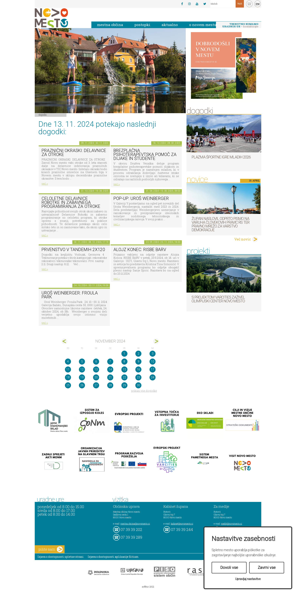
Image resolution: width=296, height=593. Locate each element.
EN (258, 4)
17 (152, 369)
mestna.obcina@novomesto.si (135, 523)
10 (152, 361)
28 (110, 385)
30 (138, 385)
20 (96, 377)
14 (110, 369)
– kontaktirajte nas (240, 25)
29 (124, 385)
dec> (156, 341)
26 (82, 385)
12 (82, 369)
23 (138, 377)
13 (96, 369)
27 (96, 385)
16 (138, 369)
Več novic (242, 239)
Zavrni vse (267, 567)
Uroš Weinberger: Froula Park (70, 295)
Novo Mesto (60, 17)
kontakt (249, 4)
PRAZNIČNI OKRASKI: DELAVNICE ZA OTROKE (74, 152)
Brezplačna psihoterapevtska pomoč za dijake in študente (145, 154)
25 (68, 385)
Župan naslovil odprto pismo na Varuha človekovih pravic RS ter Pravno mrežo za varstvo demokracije (220, 224)
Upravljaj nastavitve (248, 579)
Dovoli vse (229, 567)
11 (68, 369)
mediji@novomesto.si (231, 523)
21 (110, 377)
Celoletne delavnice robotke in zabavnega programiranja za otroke (71, 202)
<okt (64, 341)
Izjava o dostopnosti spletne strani (61, 556)
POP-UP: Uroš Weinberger (141, 198)
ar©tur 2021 (148, 586)
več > (45, 183)
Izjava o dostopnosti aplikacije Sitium (113, 556)
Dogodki (43, 114)
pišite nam (51, 549)
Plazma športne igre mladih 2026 (221, 157)
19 (82, 377)
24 (152, 377)
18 (68, 377)
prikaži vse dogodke (144, 391)
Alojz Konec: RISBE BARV (139, 249)
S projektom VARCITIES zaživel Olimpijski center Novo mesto (218, 299)
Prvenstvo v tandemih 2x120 (73, 249)
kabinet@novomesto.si (182, 523)
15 (124, 369)
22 (124, 377)
